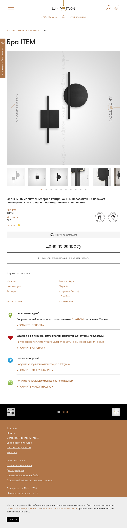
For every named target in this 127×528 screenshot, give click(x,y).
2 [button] (46, 189)
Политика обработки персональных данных (30, 480)
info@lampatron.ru (78, 17)
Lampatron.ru (16, 488)
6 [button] (66, 189)
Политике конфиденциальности (24, 508)
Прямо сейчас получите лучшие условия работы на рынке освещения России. (60, 341)
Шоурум (11, 433)
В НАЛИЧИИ (78, 319)
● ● (35, 370)
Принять (13, 519)
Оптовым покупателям (19, 447)
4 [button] (56, 189)
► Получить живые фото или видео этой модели (63, 258)
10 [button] (85, 189)
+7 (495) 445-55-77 (48, 17)
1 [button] (41, 189)
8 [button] (76, 189)
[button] (13, 108)
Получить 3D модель (63, 235)
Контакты (12, 428)
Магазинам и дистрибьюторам (23, 437)
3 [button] (51, 189)
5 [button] (61, 189)
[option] (63, 108)
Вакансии (12, 452)
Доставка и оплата (16, 460)
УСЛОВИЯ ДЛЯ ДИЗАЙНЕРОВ (2, 58)
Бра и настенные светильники (23, 30)
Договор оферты (15, 470)
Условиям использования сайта (60, 508)
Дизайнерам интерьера (19, 442)
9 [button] (81, 189)
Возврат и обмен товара (19, 465)
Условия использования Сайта (23, 475)
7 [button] (71, 189)
